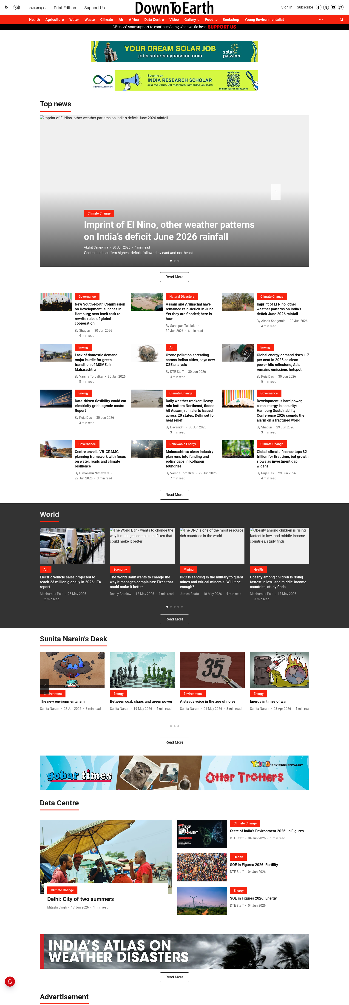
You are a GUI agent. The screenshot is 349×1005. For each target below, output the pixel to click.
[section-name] (96, 184)
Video (174, 19)
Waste (90, 19)
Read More (174, 742)
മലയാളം (36, 7)
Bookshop (231, 19)
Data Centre (154, 19)
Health (34, 19)
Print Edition (65, 7)
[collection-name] (55, 103)
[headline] (174, 213)
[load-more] (174, 277)
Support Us (94, 7)
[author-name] (90, 242)
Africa (134, 19)
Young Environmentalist (264, 19)
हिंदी (16, 7)
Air (121, 19)
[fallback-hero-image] (57, 315)
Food (209, 19)
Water (74, 19)
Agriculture (54, 19)
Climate (106, 19)
